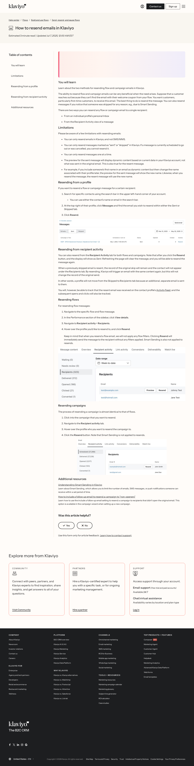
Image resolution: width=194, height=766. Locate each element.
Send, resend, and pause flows (66, 20)
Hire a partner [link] (80, 609)
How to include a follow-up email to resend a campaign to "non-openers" (96, 496)
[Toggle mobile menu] (183, 6)
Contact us (155, 6)
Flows (25, 20)
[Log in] (142, 6)
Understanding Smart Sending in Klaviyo (80, 484)
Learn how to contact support (115, 535)
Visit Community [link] (21, 609)
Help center (14, 20)
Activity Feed (163, 290)
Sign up (173, 6)
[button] (121, 233)
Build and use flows (40, 20)
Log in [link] (136, 609)
